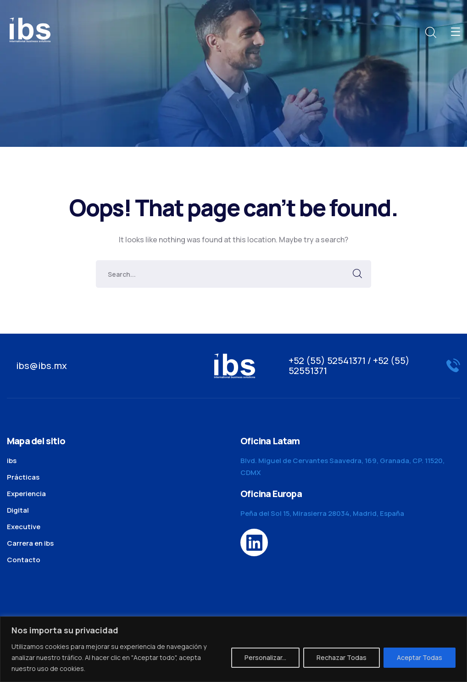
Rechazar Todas (342, 657)
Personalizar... (265, 657)
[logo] (30, 29)
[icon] (254, 542)
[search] (430, 32)
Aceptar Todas (419, 657)
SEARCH (357, 274)
